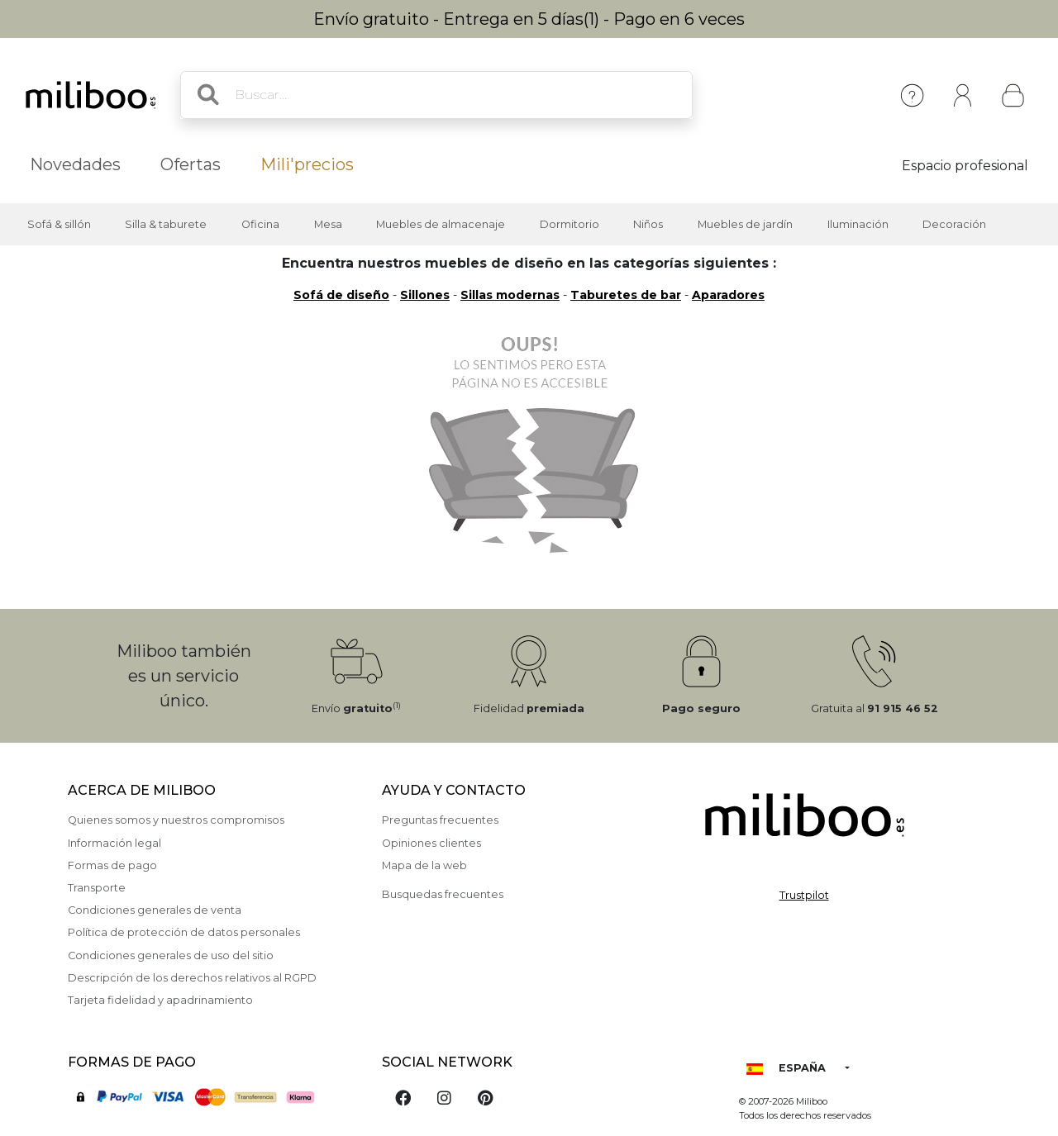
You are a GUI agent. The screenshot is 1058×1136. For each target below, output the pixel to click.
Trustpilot (804, 895)
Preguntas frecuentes (440, 820)
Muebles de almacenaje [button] (440, 224)
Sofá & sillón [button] (59, 224)
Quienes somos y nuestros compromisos (176, 820)
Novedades (75, 164)
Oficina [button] (260, 224)
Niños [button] (648, 224)
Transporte (97, 888)
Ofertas (190, 164)
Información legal (114, 843)
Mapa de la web (424, 865)
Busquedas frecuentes (442, 894)
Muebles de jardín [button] (745, 224)
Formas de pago (112, 865)
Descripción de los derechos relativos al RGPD (192, 978)
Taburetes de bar (625, 295)
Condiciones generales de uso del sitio (171, 955)
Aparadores (728, 295)
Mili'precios (307, 164)
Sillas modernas (510, 295)
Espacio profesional (965, 165)
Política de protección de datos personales (184, 932)
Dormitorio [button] (569, 224)
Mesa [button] (328, 224)
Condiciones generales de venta (154, 910)
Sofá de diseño (341, 295)
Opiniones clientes (431, 843)
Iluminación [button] (858, 224)
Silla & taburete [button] (166, 224)
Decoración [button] (954, 224)
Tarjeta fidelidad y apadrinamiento (160, 1000)
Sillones (425, 295)
